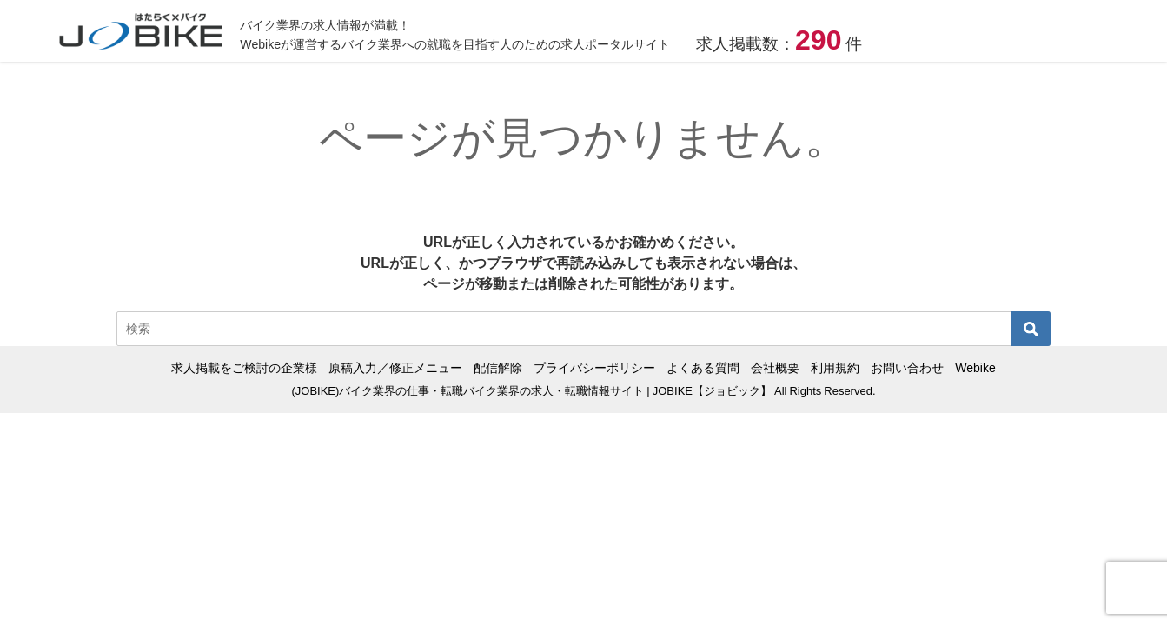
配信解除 (498, 368)
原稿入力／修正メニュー (395, 368)
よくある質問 (702, 368)
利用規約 (835, 368)
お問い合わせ (907, 368)
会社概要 (775, 368)
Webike (975, 368)
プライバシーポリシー (594, 368)
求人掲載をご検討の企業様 (244, 368)
